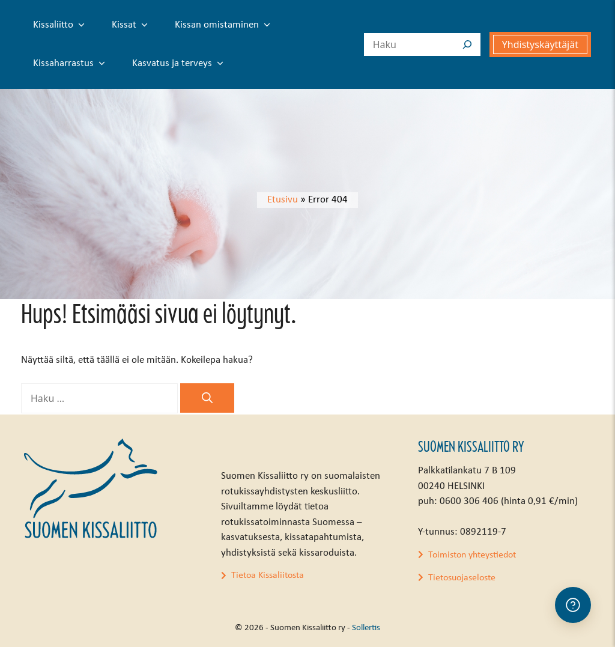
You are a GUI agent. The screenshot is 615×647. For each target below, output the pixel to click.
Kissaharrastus (71, 63)
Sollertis (366, 628)
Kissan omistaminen (225, 25)
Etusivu (282, 200)
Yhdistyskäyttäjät (540, 44)
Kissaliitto (61, 25)
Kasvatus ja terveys (180, 63)
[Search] (467, 44)
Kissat (132, 25)
